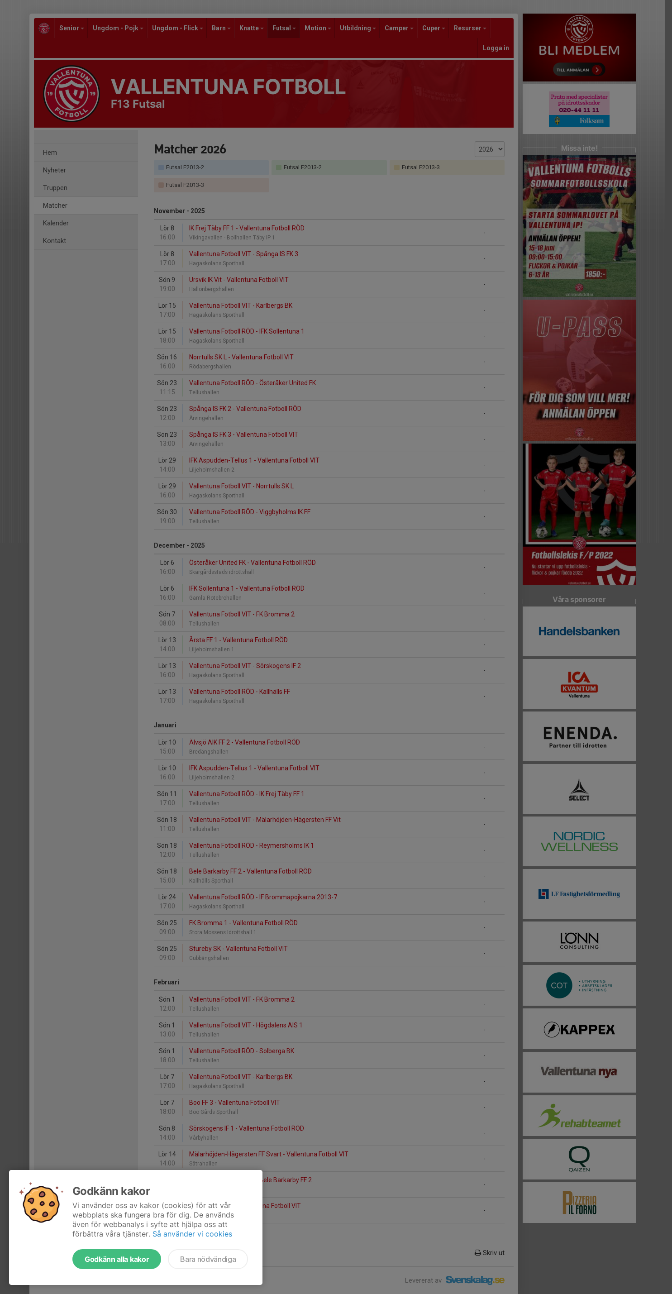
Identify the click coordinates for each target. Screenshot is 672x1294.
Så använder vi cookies (192, 1233)
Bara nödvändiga (208, 1259)
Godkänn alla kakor (117, 1259)
